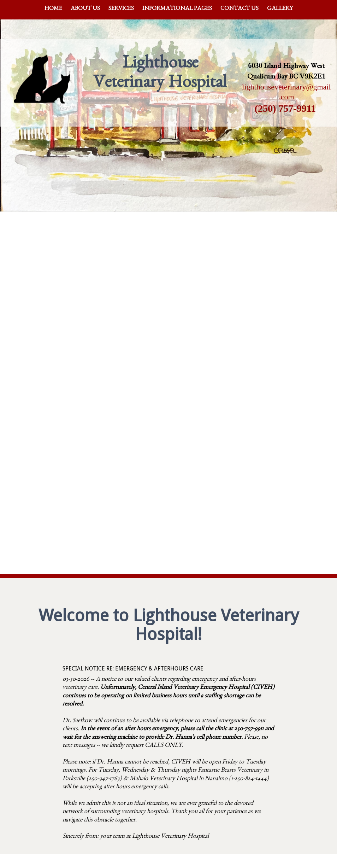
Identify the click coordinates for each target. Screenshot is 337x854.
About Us (85, 9)
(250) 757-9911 (285, 108)
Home (53, 9)
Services (121, 9)
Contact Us (239, 9)
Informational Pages (177, 9)
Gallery (280, 9)
